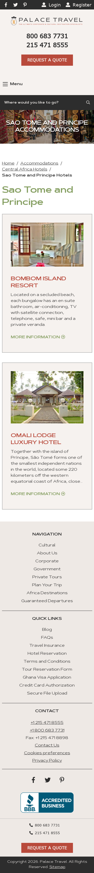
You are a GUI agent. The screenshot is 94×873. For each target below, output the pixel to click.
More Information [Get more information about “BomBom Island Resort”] (35, 337)
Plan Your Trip (47, 585)
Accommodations (39, 164)
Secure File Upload (47, 694)
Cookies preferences (47, 753)
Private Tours (47, 577)
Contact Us (47, 746)
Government (47, 569)
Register (82, 4)
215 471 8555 (47, 45)
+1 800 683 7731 (47, 731)
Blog (47, 630)
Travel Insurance (47, 646)
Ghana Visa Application (47, 678)
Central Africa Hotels (24, 170)
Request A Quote (47, 60)
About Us (47, 553)
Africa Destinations (47, 593)
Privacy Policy (47, 761)
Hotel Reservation (47, 654)
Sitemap (57, 867)
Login (55, 4)
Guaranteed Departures (47, 601)
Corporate (47, 561)
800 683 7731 (47, 36)
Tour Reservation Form (47, 670)
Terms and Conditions (47, 662)
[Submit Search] (88, 102)
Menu (13, 84)
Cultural (47, 545)
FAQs (47, 638)
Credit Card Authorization (47, 686)
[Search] (47, 102)
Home (8, 164)
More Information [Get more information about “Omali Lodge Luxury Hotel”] (35, 494)
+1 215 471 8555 (47, 723)
